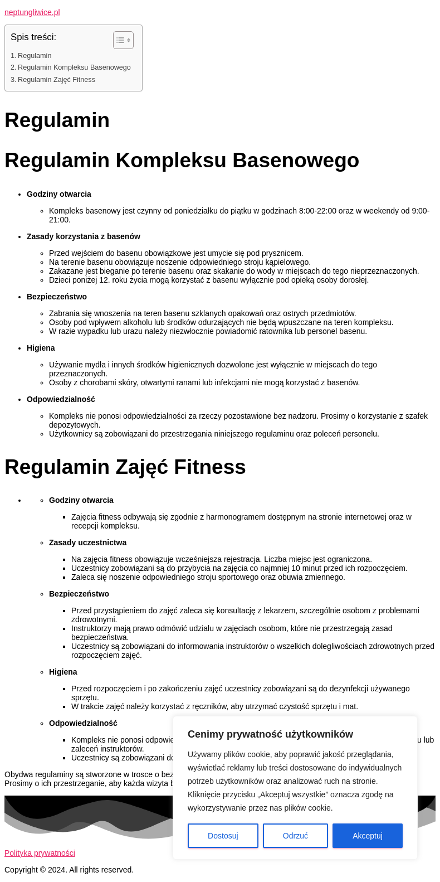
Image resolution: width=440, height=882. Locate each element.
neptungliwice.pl (32, 12)
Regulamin (34, 56)
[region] (295, 788)
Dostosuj (223, 835)
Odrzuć (295, 835)
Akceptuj (368, 835)
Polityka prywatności (39, 853)
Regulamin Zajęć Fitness (56, 80)
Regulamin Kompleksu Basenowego (74, 67)
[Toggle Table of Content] (118, 40)
